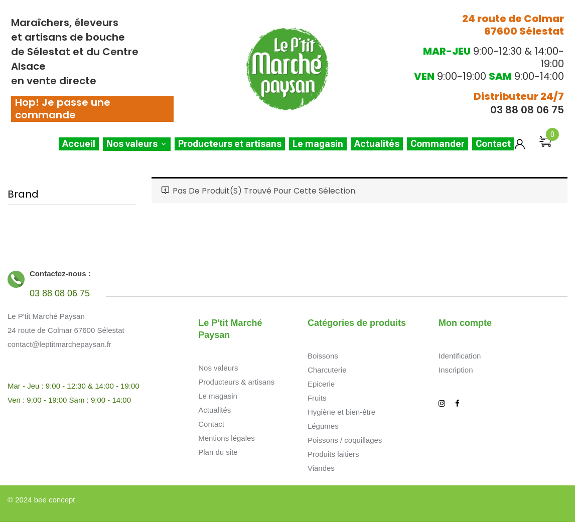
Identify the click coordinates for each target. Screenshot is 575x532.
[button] (549, 149)
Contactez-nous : (60, 273)
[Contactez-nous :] (16, 279)
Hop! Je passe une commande (62, 109)
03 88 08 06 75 (527, 110)
